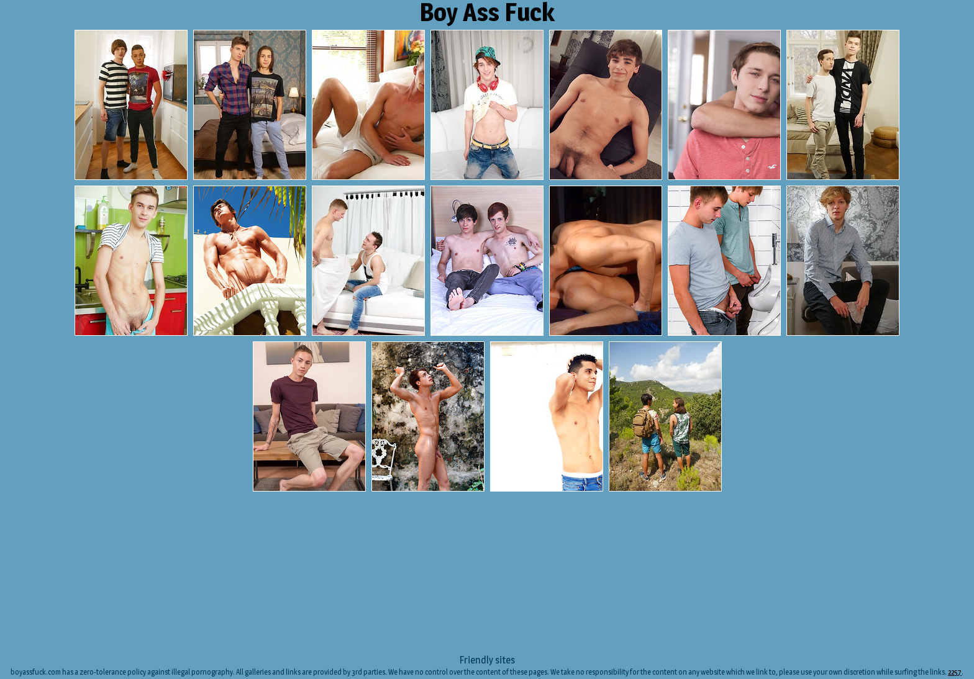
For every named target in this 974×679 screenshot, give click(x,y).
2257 (955, 672)
